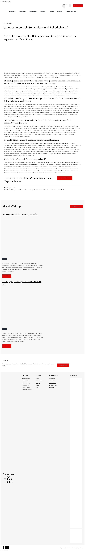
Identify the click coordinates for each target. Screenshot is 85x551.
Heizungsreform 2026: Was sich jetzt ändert (20, 214)
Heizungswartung (25, 380)
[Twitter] (8, 547)
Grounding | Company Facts (77, 547)
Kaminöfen (51, 387)
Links (37, 387)
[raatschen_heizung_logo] (8, 4)
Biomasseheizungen (53, 385)
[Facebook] (6, 547)
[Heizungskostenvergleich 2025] (40, 288)
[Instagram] (3, 547)
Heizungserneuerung (26, 378)
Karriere (37, 385)
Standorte (37, 378)
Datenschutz (68, 547)
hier (56, 73)
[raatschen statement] (40, 218)
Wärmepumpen (52, 380)
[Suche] (63, 6)
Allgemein (4, 328)
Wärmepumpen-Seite (40, 380)
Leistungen (38, 383)
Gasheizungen (52, 378)
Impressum (62, 547)
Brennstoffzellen (52, 383)
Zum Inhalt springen (5, 1)
